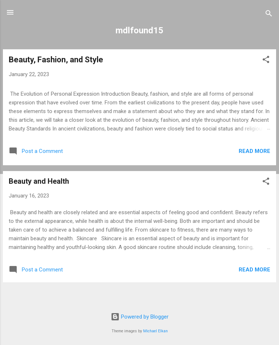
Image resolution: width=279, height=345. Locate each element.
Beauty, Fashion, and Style (56, 59)
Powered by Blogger (140, 316)
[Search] (268, 15)
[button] (266, 60)
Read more (254, 151)
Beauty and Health (39, 181)
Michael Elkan (155, 331)
